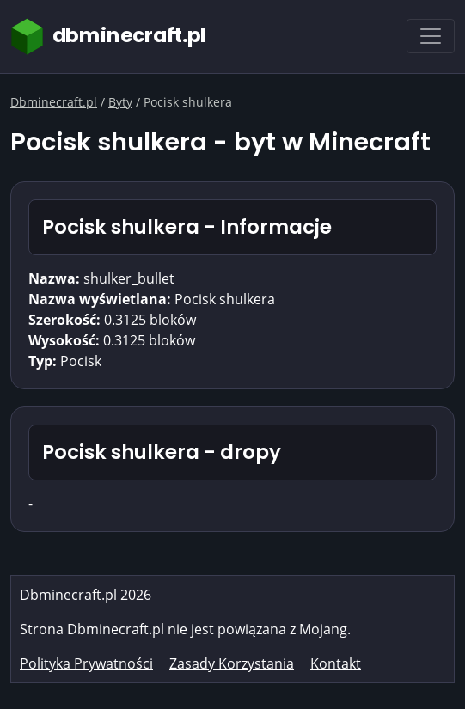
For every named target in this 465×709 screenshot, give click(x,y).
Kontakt (335, 663)
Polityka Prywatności (86, 663)
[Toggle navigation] (431, 36)
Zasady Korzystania (231, 663)
